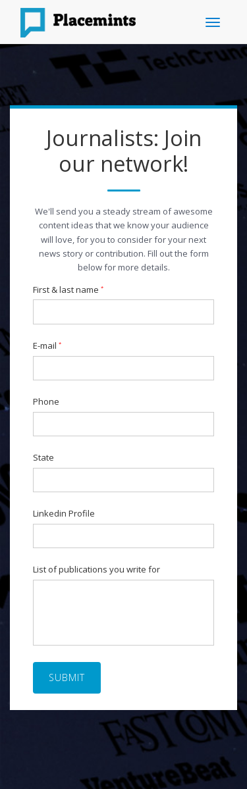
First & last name (68, 290)
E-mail (47, 346)
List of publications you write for (96, 570)
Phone (46, 402)
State (43, 458)
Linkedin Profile (64, 514)
